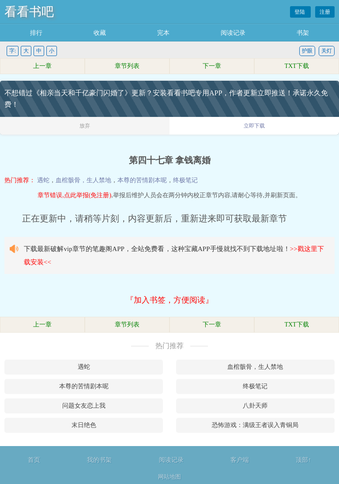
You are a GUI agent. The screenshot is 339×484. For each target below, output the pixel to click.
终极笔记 (185, 180)
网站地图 (169, 477)
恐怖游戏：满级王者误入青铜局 (255, 425)
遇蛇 (43, 180)
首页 (34, 460)
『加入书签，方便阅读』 (169, 300)
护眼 (307, 51)
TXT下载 (296, 66)
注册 (325, 12)
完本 (163, 33)
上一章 (42, 66)
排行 (36, 33)
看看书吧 (29, 12)
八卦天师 (255, 405)
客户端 (239, 460)
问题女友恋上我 (83, 405)
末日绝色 (84, 425)
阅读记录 (233, 33)
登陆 (300, 12)
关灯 (326, 51)
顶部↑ (303, 460)
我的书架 (99, 460)
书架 (303, 33)
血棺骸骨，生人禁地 (83, 180)
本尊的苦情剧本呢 (142, 180)
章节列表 (127, 66)
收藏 (100, 33)
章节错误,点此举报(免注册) (74, 195)
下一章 (212, 66)
